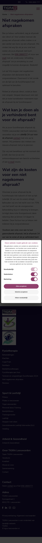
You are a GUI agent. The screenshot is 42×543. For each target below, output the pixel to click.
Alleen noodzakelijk (21, 298)
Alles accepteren (21, 286)
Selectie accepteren (21, 292)
